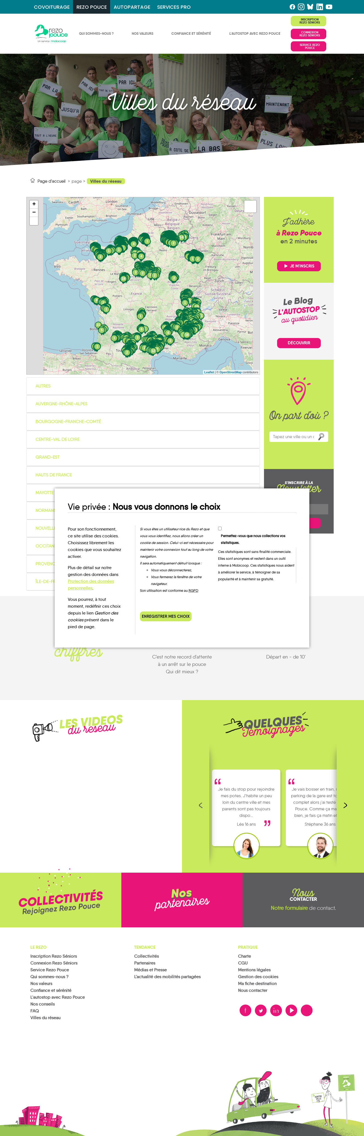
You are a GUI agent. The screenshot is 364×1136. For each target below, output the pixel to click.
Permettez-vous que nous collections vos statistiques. (253, 539)
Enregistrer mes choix (166, 616)
